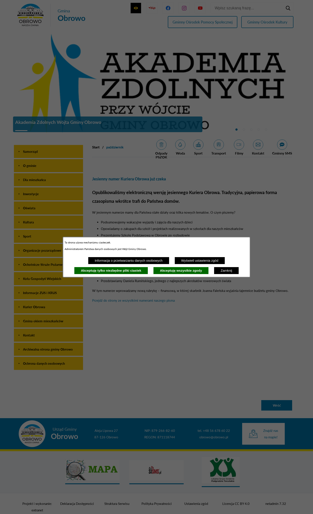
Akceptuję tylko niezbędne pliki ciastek (111, 270)
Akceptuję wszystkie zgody (181, 270)
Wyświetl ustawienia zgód (199, 260)
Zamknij (226, 270)
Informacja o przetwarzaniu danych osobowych (129, 260)
